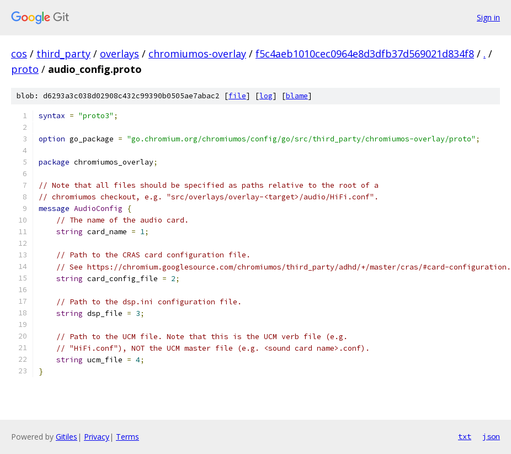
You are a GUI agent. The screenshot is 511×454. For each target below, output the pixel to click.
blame (297, 96)
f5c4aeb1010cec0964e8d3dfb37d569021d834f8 (365, 53)
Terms (127, 436)
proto (25, 69)
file (237, 96)
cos (19, 53)
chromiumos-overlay (197, 53)
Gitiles (66, 436)
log (266, 96)
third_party (63, 53)
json (491, 436)
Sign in (488, 17)
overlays (119, 53)
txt (464, 436)
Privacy (96, 436)
